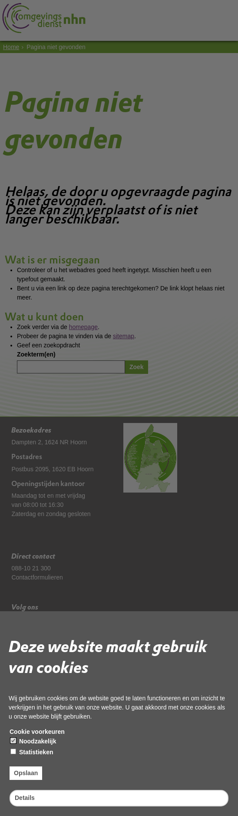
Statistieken (31, 752)
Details (25, 797)
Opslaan (26, 772)
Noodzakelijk (33, 741)
